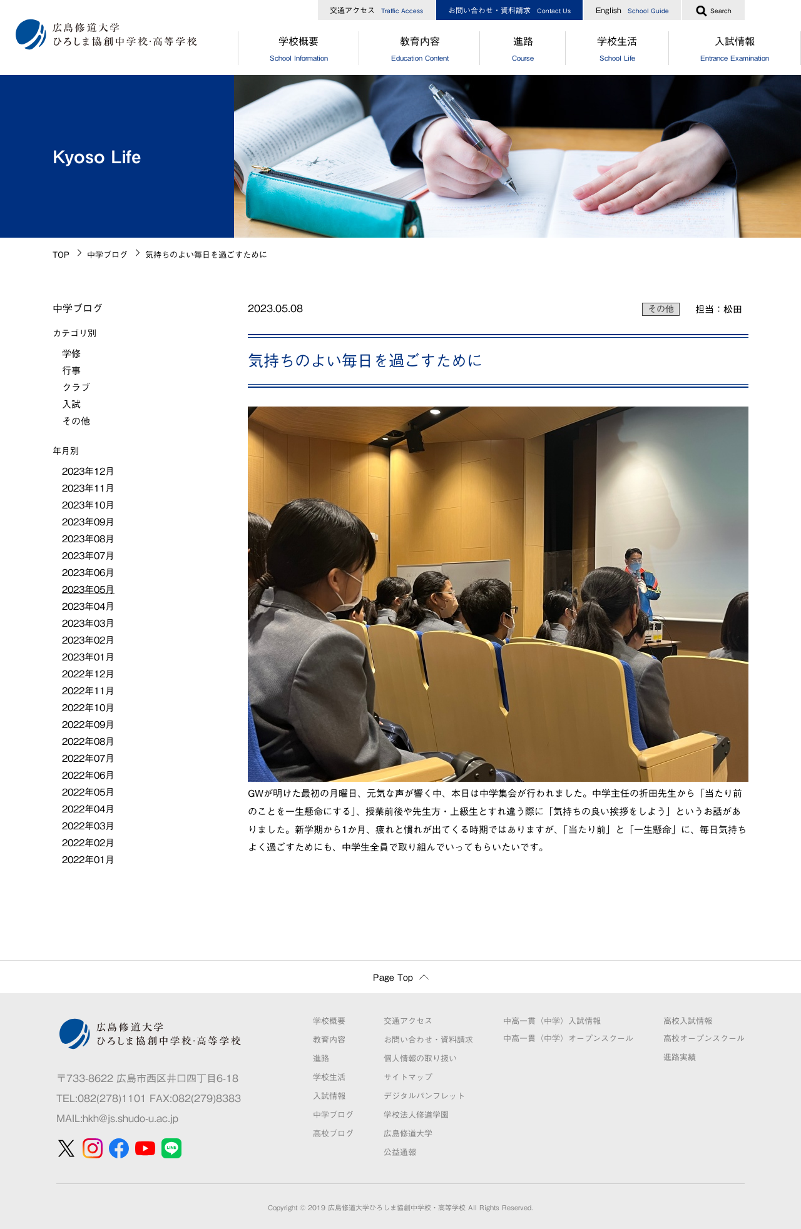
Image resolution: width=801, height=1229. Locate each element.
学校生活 (617, 50)
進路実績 (679, 1057)
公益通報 (400, 1152)
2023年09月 (88, 522)
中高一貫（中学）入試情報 (552, 1021)
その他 (661, 309)
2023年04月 (88, 606)
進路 (522, 50)
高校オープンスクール (704, 1038)
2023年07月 (88, 555)
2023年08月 (88, 539)
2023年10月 (88, 505)
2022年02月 (88, 842)
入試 (71, 404)
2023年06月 (88, 572)
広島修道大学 (408, 1134)
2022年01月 (88, 859)
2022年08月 (88, 741)
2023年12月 (88, 471)
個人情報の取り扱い (420, 1059)
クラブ (76, 387)
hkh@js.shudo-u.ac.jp (130, 1118)
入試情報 (329, 1096)
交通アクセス (376, 10)
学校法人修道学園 (416, 1115)
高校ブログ (333, 1134)
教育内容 (419, 50)
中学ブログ (107, 255)
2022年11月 (88, 690)
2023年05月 (88, 589)
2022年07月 (88, 758)
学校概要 (298, 50)
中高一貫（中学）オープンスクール (568, 1038)
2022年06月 (88, 775)
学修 (71, 353)
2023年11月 (88, 488)
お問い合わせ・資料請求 (509, 10)
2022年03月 (88, 826)
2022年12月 (88, 674)
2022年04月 (88, 809)
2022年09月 (88, 724)
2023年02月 (88, 640)
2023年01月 (88, 657)
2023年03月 (88, 623)
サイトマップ (408, 1077)
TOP (61, 255)
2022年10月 (88, 707)
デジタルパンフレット (424, 1096)
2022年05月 (88, 792)
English (632, 10)
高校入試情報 (687, 1021)
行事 (71, 370)
